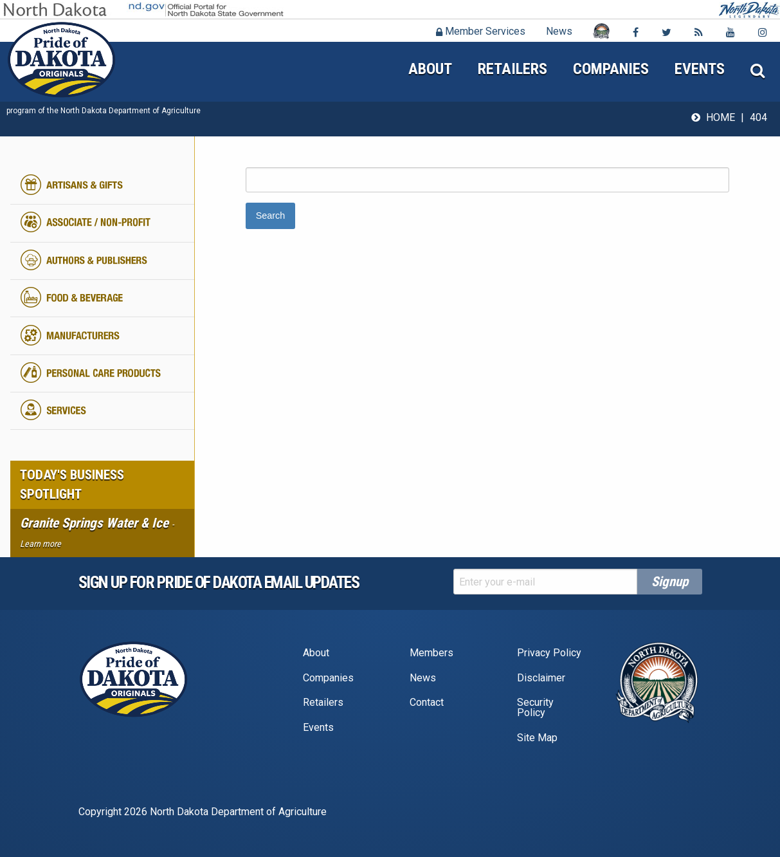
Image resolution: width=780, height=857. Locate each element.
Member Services (480, 31)
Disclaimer (541, 678)
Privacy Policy (549, 653)
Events (700, 69)
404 (758, 117)
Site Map (537, 738)
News (559, 31)
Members (431, 653)
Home (720, 117)
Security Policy (535, 707)
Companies (611, 69)
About (430, 69)
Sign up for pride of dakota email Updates (218, 582)
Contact (427, 702)
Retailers (512, 69)
